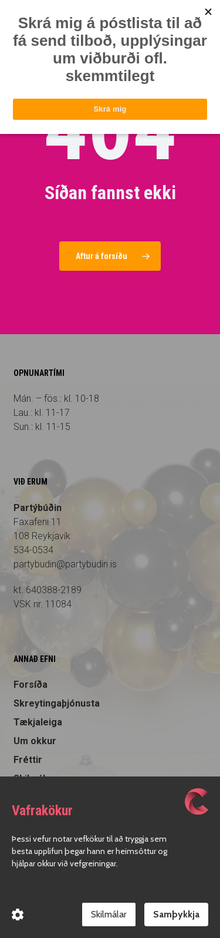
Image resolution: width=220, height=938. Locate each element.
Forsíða (30, 684)
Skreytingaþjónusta (56, 703)
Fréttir (27, 759)
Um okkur (34, 741)
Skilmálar (109, 914)
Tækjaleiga (37, 722)
